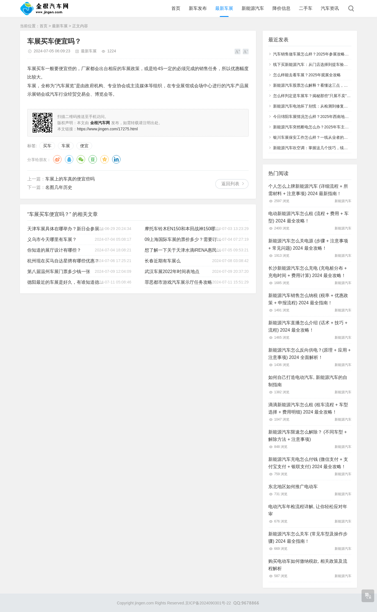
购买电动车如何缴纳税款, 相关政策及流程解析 (307, 565)
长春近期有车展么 (163, 260)
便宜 (84, 145)
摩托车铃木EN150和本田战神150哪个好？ (184, 228)
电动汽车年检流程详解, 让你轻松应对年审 (307, 510)
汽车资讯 (330, 8)
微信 (81, 159)
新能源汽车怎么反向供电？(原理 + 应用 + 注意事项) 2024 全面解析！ (309, 354)
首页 (175, 8)
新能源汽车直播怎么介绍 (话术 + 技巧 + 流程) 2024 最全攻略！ (308, 326)
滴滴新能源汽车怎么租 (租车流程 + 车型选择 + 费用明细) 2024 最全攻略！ (308, 408)
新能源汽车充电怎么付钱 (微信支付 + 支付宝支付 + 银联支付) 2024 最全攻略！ (308, 463)
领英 (116, 159)
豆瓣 (92, 159)
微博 (57, 159)
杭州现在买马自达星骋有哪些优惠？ (63, 260)
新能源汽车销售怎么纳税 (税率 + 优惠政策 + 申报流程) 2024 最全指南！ (308, 299)
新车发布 (198, 8)
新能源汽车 (253, 8)
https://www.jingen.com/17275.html (107, 129)
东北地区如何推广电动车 (293, 486)
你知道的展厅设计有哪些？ (54, 250)
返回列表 (230, 183)
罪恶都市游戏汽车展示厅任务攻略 (178, 282)
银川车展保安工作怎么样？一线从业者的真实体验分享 (320, 137)
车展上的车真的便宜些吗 (70, 179)
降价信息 (281, 8)
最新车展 (224, 8)
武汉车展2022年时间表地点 (172, 271)
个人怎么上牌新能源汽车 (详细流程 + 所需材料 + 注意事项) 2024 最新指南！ (308, 190)
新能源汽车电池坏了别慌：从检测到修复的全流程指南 (320, 106)
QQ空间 (104, 159)
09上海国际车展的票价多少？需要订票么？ (184, 239)
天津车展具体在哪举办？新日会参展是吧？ (66, 228)
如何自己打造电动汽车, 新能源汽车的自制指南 (307, 381)
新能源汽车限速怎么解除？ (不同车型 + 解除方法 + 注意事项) (307, 436)
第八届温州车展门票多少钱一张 (58, 271)
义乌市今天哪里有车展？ (52, 239)
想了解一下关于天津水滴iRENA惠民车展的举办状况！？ (184, 250)
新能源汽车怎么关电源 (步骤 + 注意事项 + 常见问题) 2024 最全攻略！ (308, 244)
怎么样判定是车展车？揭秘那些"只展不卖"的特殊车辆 (319, 95)
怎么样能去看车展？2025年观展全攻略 (307, 75)
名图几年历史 (58, 187)
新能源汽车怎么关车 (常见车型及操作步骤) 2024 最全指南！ (308, 537)
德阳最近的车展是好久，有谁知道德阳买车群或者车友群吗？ (66, 282)
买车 (47, 145)
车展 (66, 145)
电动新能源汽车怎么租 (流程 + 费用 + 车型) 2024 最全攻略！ (308, 217)
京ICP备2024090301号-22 (208, 603)
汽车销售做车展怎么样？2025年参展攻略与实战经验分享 (322, 54)
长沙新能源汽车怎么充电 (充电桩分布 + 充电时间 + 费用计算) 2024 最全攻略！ (307, 272)
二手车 (305, 8)
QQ (69, 159)
